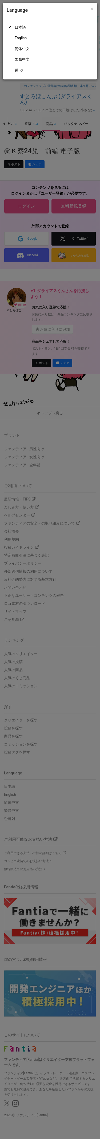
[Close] (91, 9)
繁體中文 (22, 59)
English (21, 38)
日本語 (20, 27)
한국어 (20, 70)
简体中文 (22, 49)
